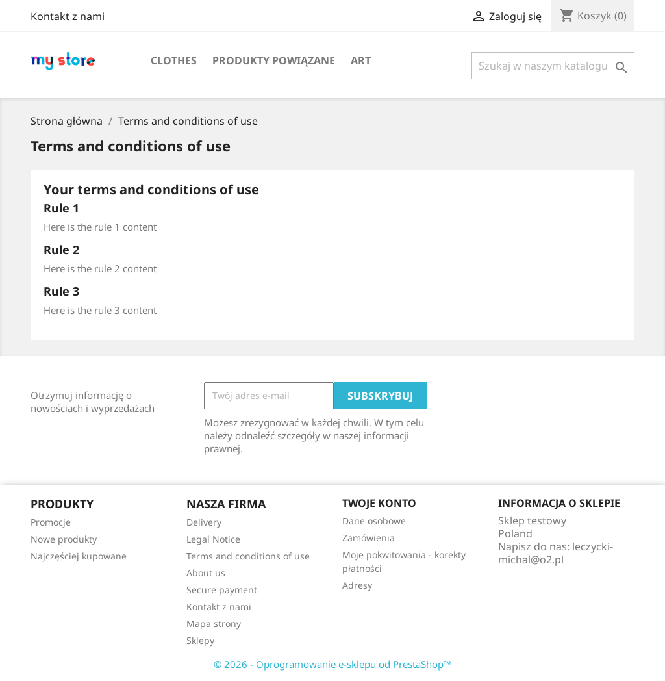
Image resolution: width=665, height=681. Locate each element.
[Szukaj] (552, 65)
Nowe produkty (64, 539)
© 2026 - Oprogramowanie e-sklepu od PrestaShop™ (332, 664)
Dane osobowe (374, 521)
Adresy (357, 585)
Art (361, 60)
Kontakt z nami (68, 16)
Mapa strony (213, 623)
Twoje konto (379, 503)
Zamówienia (368, 538)
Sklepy (200, 640)
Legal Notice (213, 539)
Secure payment (221, 590)
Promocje (51, 522)
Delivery (203, 522)
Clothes (174, 60)
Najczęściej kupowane (79, 556)
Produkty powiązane (273, 60)
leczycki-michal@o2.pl (555, 553)
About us (205, 573)
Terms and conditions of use (248, 556)
